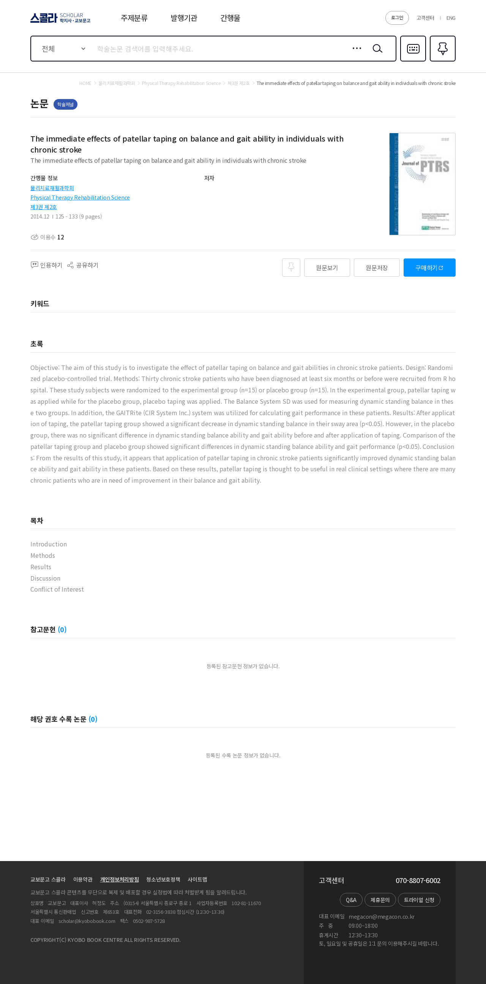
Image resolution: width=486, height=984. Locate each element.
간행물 (230, 17)
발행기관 (183, 17)
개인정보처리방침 (119, 879)
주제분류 (134, 17)
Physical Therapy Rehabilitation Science (80, 197)
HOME (85, 83)
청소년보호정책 (163, 879)
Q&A (351, 900)
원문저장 (377, 267)
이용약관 (83, 879)
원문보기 (327, 267)
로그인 (397, 17)
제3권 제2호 (43, 207)
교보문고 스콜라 (48, 879)
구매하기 (426, 267)
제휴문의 (380, 900)
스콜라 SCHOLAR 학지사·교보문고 (59, 22)
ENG (451, 17)
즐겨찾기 (442, 60)
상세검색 (355, 54)
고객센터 (425, 17)
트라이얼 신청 (419, 900)
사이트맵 (197, 879)
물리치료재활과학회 (52, 188)
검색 (376, 54)
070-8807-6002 (418, 880)
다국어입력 (413, 60)
